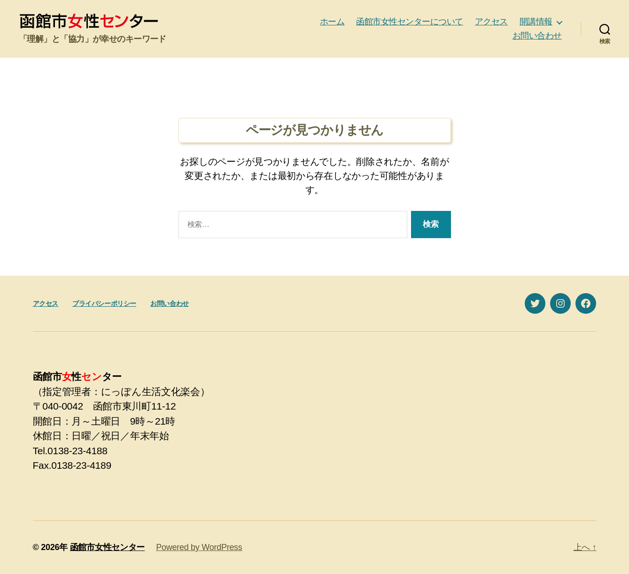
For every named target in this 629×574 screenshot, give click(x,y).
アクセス (491, 21)
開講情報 (536, 21)
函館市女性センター (107, 547)
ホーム (332, 21)
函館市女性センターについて (409, 21)
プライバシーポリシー (104, 303)
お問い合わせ (537, 35)
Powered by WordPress (199, 547)
